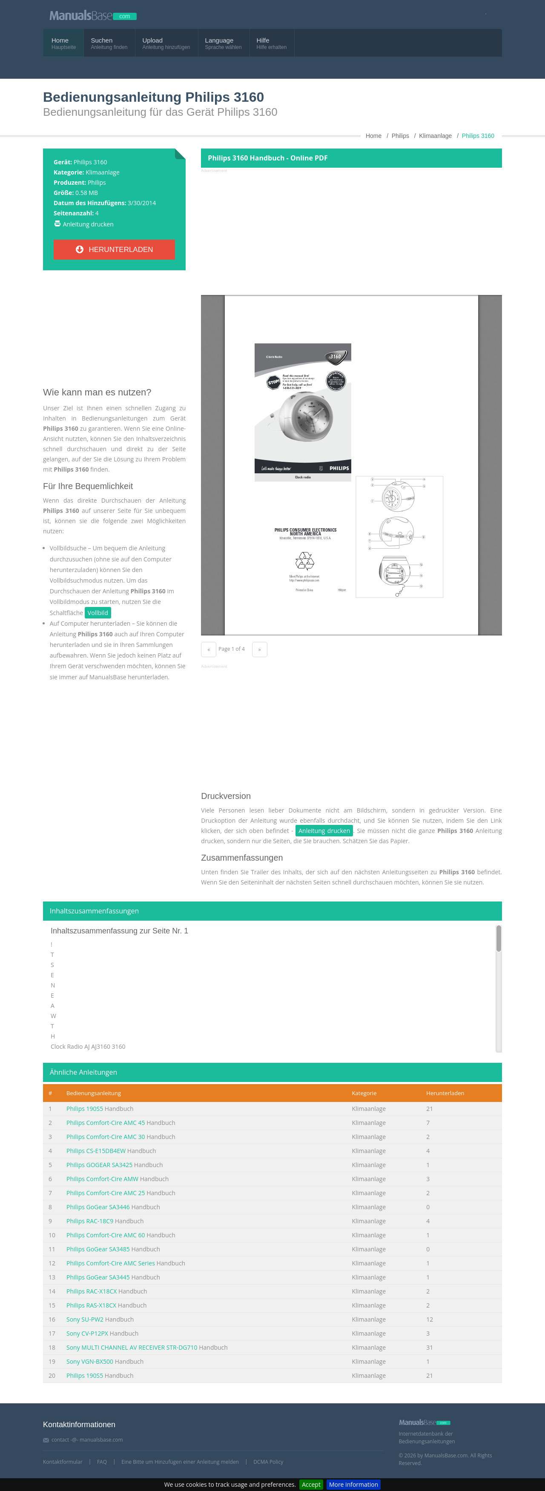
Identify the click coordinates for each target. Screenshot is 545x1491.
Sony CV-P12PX (87, 1333)
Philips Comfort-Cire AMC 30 (105, 1137)
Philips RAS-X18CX (91, 1305)
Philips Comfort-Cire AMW (102, 1179)
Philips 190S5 (84, 1109)
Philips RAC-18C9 (89, 1221)
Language (219, 40)
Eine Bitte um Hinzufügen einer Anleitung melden (180, 1461)
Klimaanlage (103, 172)
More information (353, 1484)
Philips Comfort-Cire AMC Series (110, 1263)
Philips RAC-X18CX (91, 1291)
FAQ (102, 1461)
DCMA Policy (268, 1461)
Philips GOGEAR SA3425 (99, 1165)
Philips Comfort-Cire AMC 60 (105, 1235)
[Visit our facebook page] (483, 15)
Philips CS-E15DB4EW (96, 1151)
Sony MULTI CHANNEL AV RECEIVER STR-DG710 (132, 1347)
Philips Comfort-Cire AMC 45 (105, 1123)
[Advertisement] (114, 332)
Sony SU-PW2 (84, 1319)
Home (60, 40)
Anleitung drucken (88, 224)
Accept (311, 1484)
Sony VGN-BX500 (89, 1361)
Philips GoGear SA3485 (98, 1249)
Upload (152, 40)
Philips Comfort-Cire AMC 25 (105, 1193)
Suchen (101, 40)
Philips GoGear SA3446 (98, 1207)
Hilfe (263, 40)
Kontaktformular (63, 1461)
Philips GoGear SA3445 (98, 1277)
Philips (97, 182)
